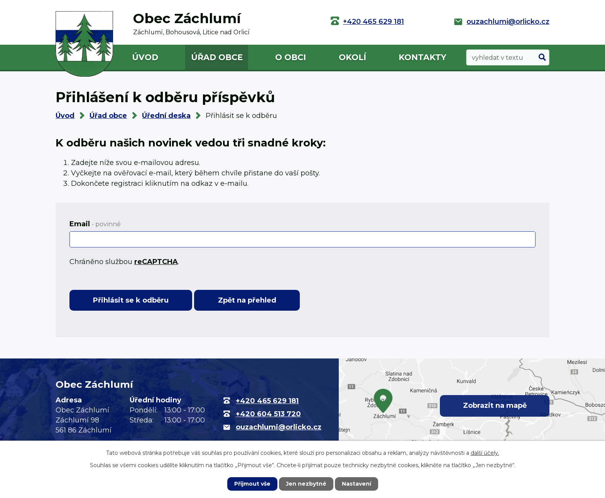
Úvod (145, 57)
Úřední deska (166, 115)
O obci (290, 57)
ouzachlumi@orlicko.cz (507, 21)
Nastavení (356, 483)
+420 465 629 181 (373, 21)
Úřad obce (217, 57)
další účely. (485, 452)
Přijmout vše (252, 483)
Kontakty (422, 57)
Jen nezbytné (306, 483)
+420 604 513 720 (268, 414)
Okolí (352, 57)
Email (95, 224)
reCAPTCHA (156, 261)
